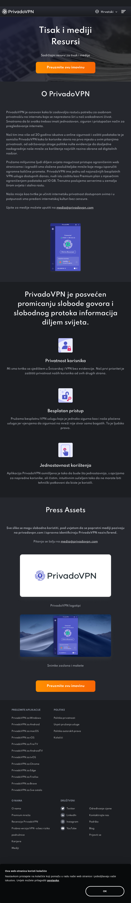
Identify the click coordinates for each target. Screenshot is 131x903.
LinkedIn (71, 815)
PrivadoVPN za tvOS (24, 757)
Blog (91, 828)
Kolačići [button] (58, 737)
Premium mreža (21, 815)
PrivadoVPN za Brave (24, 783)
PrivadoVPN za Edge (24, 770)
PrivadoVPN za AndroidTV (27, 751)
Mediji (15, 848)
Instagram (72, 822)
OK (105, 891)
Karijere (16, 841)
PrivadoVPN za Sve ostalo (27, 790)
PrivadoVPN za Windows (26, 718)
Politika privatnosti (64, 718)
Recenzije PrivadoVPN (25, 822)
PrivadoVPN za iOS (23, 737)
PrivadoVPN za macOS (25, 731)
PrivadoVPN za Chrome (25, 764)
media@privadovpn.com (74, 207)
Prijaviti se (95, 835)
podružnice (18, 835)
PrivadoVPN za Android (26, 724)
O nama (16, 808)
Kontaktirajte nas (99, 815)
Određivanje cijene (100, 808)
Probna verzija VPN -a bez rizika (31, 828)
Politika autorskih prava (67, 731)
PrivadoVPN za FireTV (25, 744)
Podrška (93, 822)
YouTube (72, 828)
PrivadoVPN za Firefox (25, 777)
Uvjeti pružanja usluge (66, 724)
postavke (53, 880)
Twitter (71, 808)
